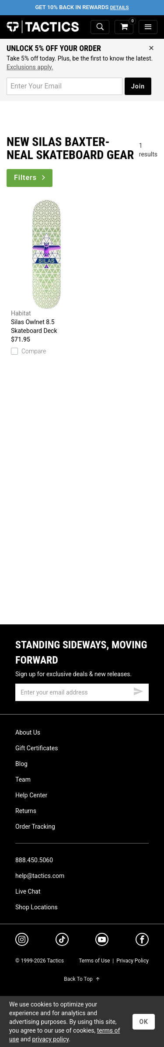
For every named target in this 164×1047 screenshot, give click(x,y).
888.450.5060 (34, 860)
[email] (82, 692)
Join (138, 86)
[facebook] (142, 941)
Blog (21, 763)
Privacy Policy (132, 961)
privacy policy (50, 1039)
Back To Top (82, 979)
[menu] (148, 27)
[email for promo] (64, 86)
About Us (27, 732)
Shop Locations (36, 907)
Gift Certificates (36, 748)
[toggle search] (100, 27)
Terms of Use (94, 961)
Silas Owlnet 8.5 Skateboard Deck (46, 267)
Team (23, 779)
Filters (30, 177)
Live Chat (28, 891)
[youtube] (101, 941)
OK (143, 1021)
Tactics (43, 27)
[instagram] (21, 941)
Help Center (31, 795)
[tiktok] (62, 941)
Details (119, 7)
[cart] (124, 27)
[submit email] (138, 690)
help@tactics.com (39, 875)
